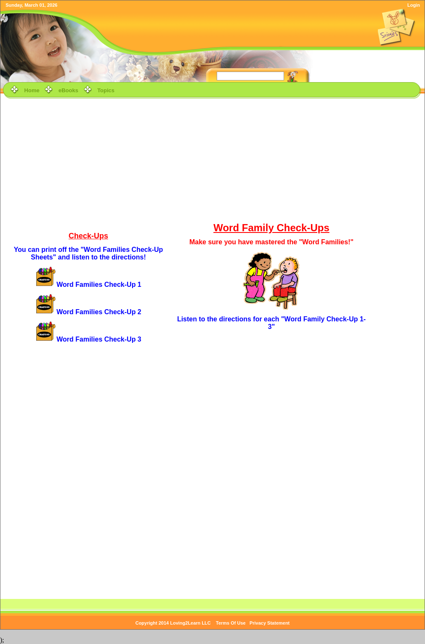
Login (413, 5)
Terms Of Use (231, 622)
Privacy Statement (270, 622)
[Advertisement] (213, 160)
